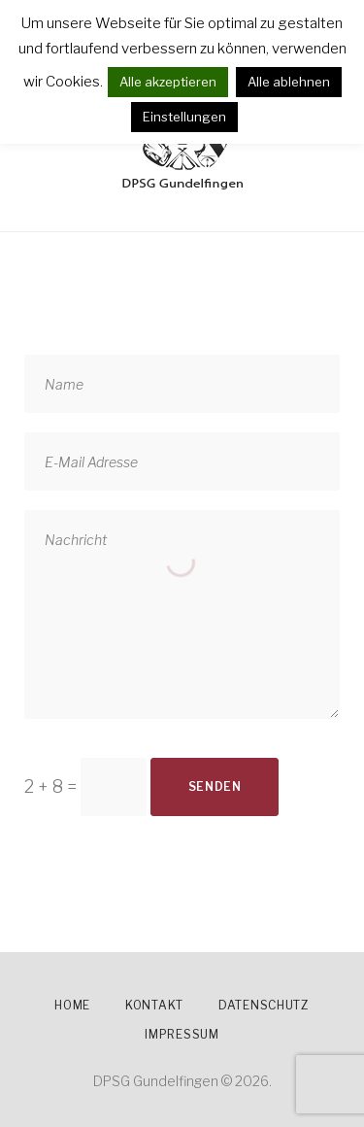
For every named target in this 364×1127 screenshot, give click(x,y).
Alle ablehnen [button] (289, 81)
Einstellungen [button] (184, 116)
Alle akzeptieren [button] (167, 81)
